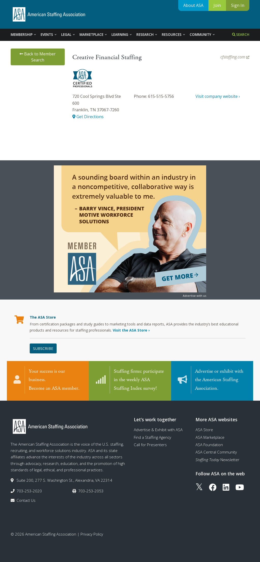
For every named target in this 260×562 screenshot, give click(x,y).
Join (217, 5)
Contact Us (26, 500)
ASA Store (204, 429)
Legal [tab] (68, 34)
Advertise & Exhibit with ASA (158, 429)
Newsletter (217, 459)
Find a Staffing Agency (152, 437)
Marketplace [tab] (93, 34)
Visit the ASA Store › (131, 330)
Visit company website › (218, 96)
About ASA (193, 5)
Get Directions (88, 116)
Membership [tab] (24, 34)
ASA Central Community (216, 452)
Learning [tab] (121, 34)
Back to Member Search (38, 57)
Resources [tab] (174, 34)
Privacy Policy (91, 534)
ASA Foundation (209, 444)
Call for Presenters (150, 444)
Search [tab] (240, 34)
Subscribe (43, 348)
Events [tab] (49, 34)
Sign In (237, 5)
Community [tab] (202, 34)
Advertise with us (194, 296)
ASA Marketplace (210, 437)
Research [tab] (147, 34)
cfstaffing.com (234, 57)
